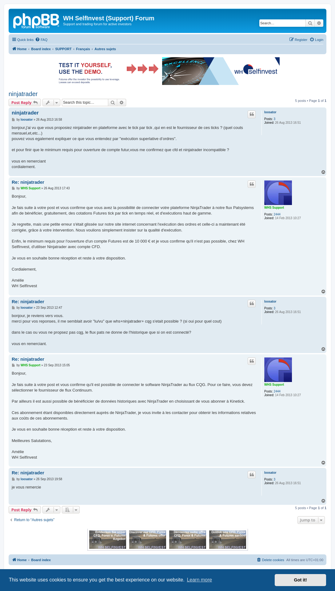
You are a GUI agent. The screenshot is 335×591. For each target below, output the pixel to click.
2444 (277, 214)
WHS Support (274, 207)
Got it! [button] (300, 579)
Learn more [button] (199, 579)
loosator (270, 112)
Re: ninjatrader (28, 182)
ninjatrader (23, 93)
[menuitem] (41, 39)
